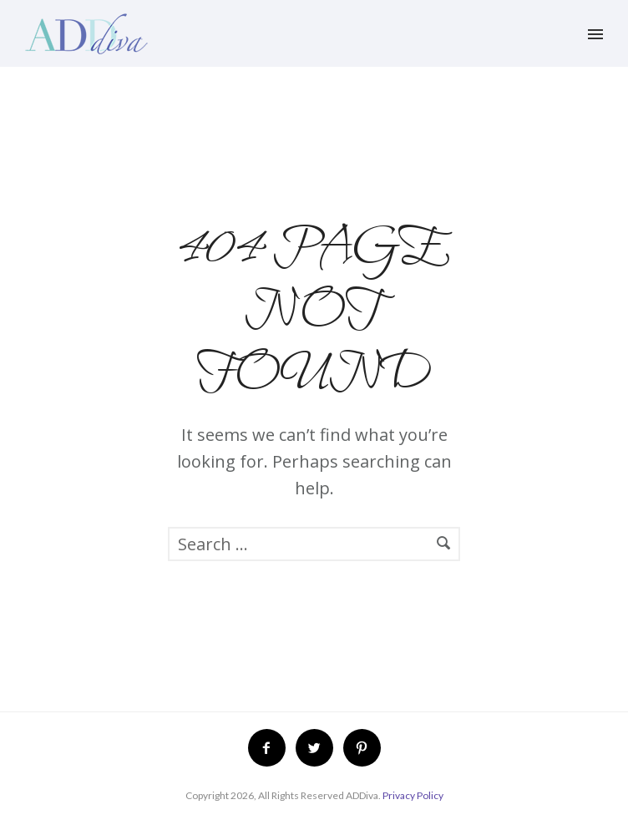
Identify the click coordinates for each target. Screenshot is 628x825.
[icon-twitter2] (319, 748)
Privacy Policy (412, 795)
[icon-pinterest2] (362, 748)
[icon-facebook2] (271, 748)
